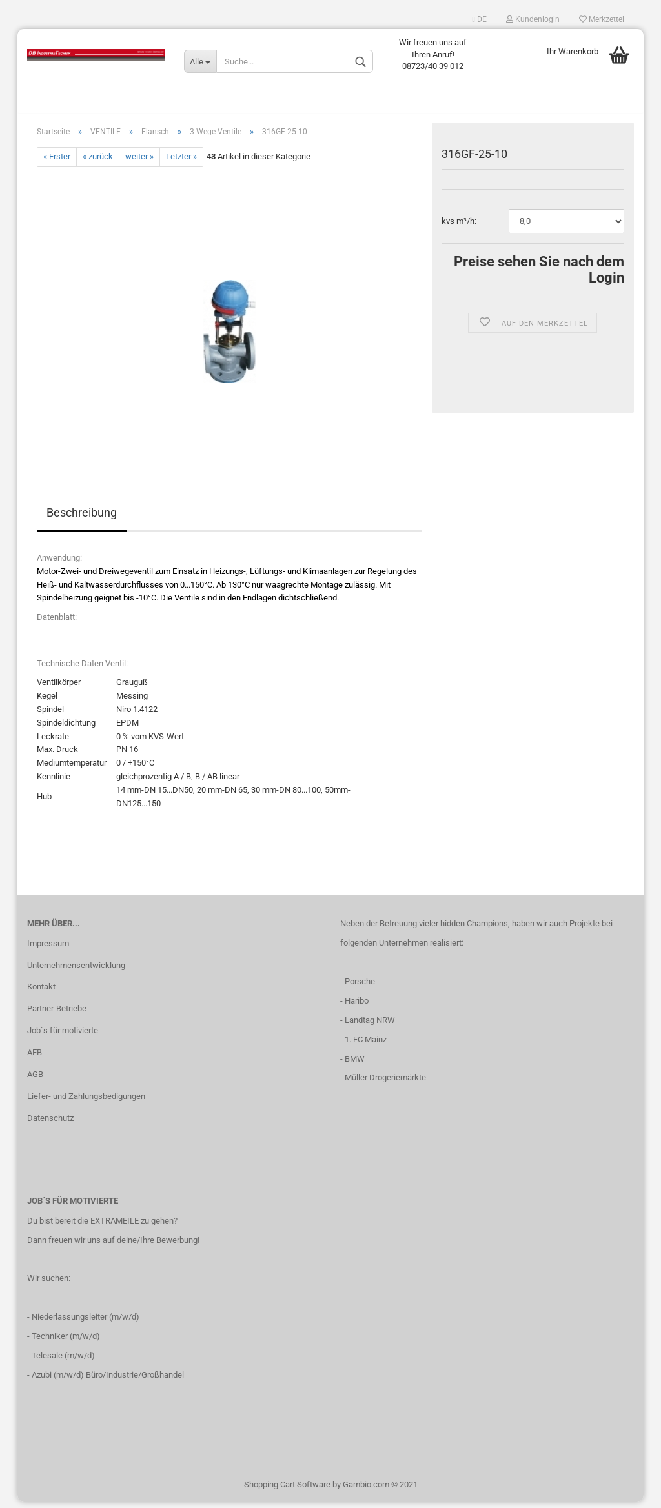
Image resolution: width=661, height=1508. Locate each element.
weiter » (139, 163)
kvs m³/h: (459, 227)
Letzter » (181, 163)
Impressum (48, 950)
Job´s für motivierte (62, 1037)
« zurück (98, 163)
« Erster (56, 163)
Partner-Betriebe (56, 1015)
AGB (35, 1081)
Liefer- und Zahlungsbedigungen (86, 1102)
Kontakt (41, 993)
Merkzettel (601, 19)
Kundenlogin (533, 19)
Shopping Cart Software (287, 1491)
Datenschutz (50, 1124)
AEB (34, 1059)
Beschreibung (81, 519)
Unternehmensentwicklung (76, 972)
